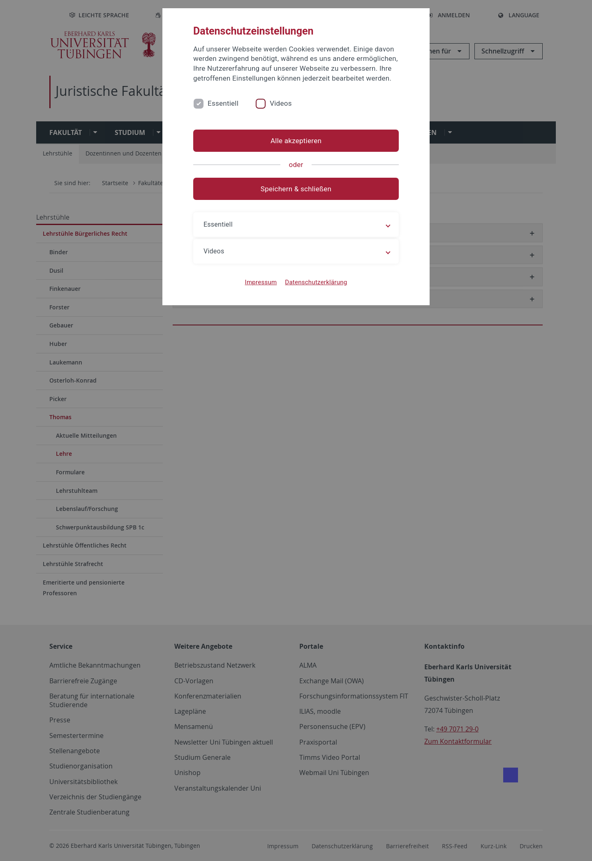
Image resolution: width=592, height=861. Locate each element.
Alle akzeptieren (296, 141)
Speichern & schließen (296, 189)
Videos (281, 103)
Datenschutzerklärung (316, 282)
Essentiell (223, 103)
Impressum (261, 282)
